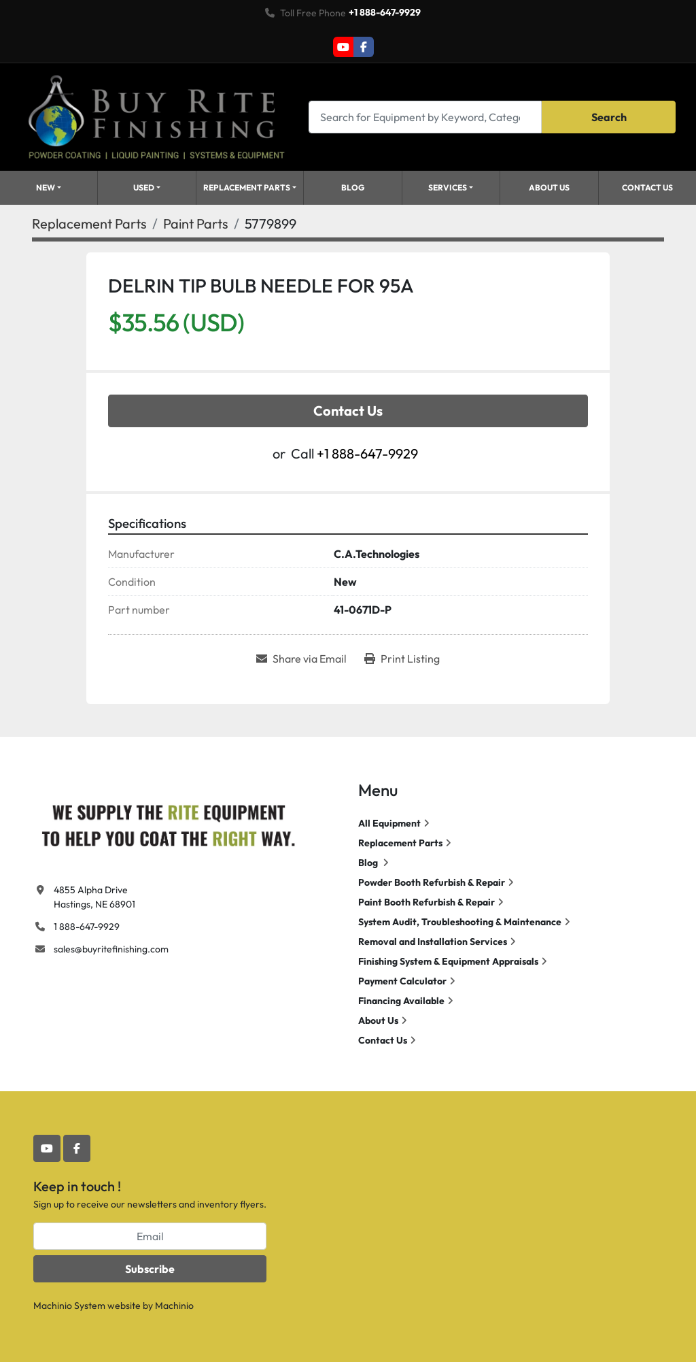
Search (609, 117)
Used (143, 187)
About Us (549, 187)
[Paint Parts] (195, 223)
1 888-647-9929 (87, 926)
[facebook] (363, 47)
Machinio (174, 1305)
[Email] (149, 1236)
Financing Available (401, 1001)
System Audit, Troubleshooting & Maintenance (459, 922)
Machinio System (69, 1305)
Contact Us (647, 187)
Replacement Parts (246, 187)
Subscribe (150, 1269)
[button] (147, 188)
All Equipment (389, 823)
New (45, 187)
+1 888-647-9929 (385, 12)
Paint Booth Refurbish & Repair (426, 902)
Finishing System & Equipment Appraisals (448, 961)
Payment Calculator (402, 981)
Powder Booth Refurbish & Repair (431, 882)
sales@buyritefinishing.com (111, 949)
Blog (352, 187)
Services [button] (447, 187)
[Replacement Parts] (89, 223)
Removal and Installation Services (432, 941)
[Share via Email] (301, 658)
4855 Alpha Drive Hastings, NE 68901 (94, 897)
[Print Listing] (402, 658)
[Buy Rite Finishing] (168, 822)
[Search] (425, 117)
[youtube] (343, 47)
